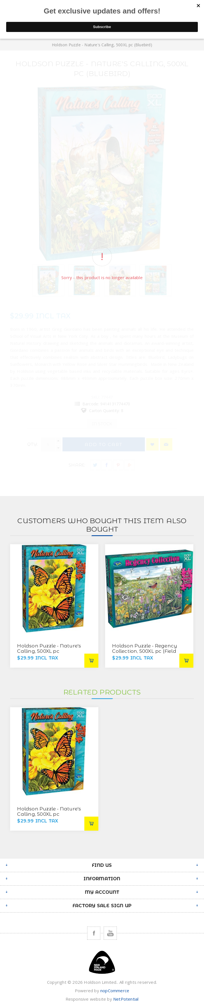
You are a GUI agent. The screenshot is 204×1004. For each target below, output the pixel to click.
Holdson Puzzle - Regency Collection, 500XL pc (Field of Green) (144, 651)
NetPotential (125, 999)
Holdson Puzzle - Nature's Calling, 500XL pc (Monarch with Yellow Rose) (49, 654)
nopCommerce (114, 990)
